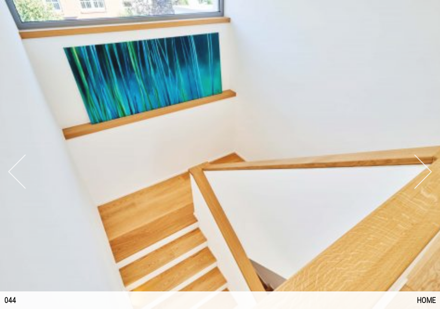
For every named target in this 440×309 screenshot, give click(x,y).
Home (426, 300)
